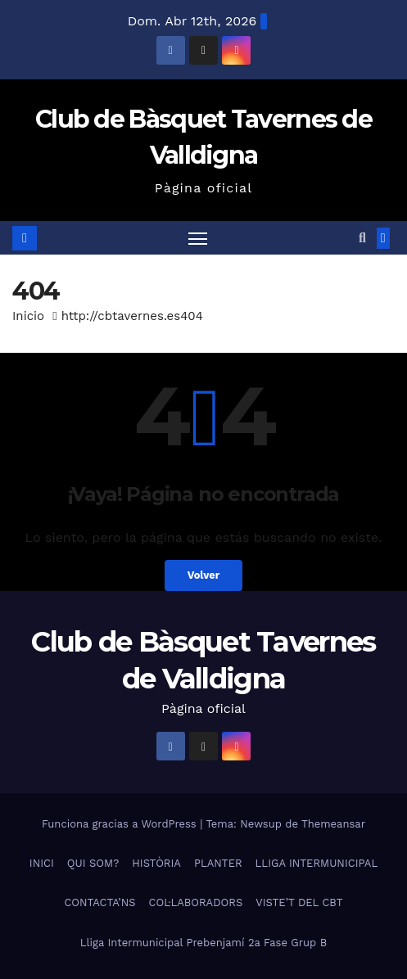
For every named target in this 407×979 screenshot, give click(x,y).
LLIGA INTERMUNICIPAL (317, 863)
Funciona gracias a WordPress (121, 824)
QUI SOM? (93, 863)
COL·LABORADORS (196, 902)
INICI (41, 863)
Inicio (28, 316)
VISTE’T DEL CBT (299, 902)
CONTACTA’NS (99, 902)
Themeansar (333, 824)
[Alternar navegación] (198, 238)
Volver (204, 575)
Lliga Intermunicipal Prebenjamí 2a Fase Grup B (203, 942)
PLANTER (218, 863)
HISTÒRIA (156, 863)
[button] (362, 238)
